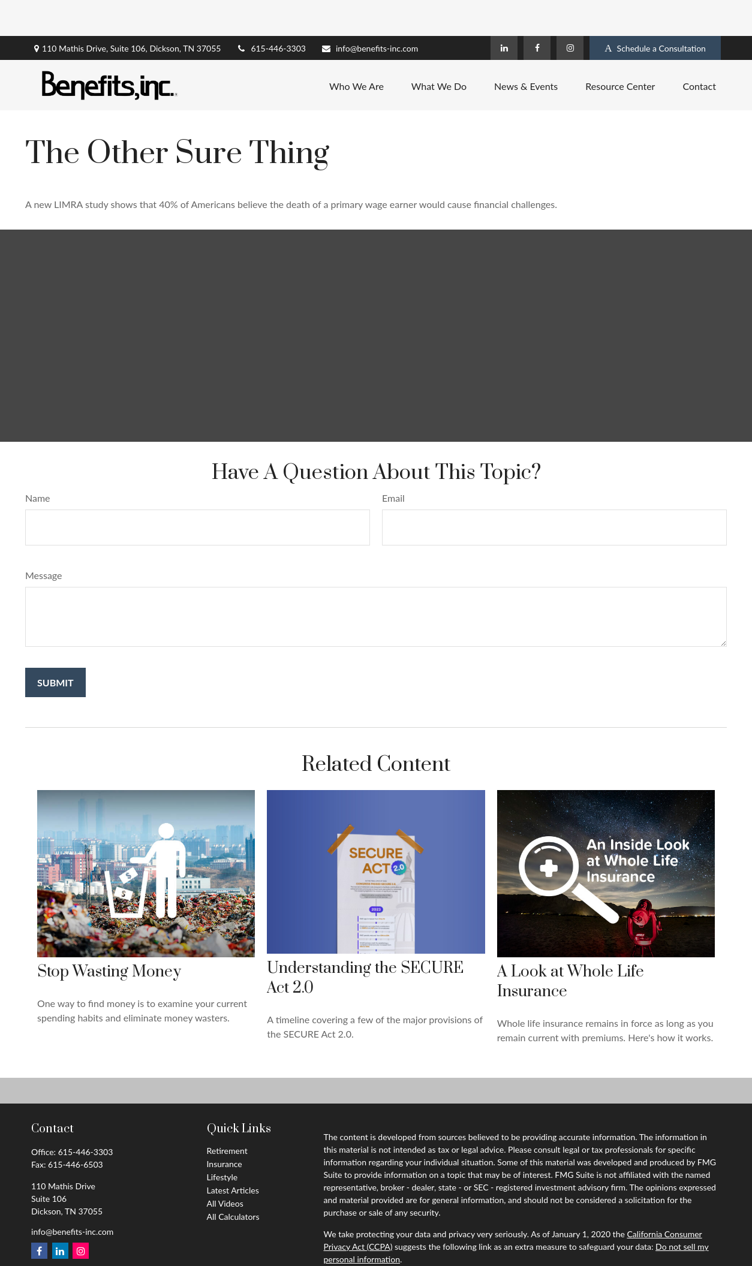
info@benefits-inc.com (369, 12)
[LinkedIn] (504, 12)
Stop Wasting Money (109, 936)
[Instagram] (570, 12)
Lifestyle (222, 1141)
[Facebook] (537, 12)
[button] (356, 49)
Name (37, 462)
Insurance (224, 1128)
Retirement (227, 1115)
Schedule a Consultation (655, 12)
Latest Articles (233, 1154)
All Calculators (233, 1180)
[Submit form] (55, 646)
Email (393, 462)
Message (43, 539)
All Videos (225, 1167)
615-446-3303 (271, 12)
